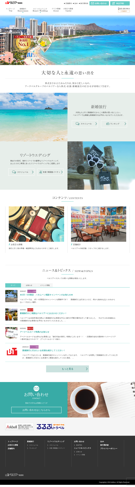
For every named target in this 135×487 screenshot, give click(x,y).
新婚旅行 (30, 444)
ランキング (33, 450)
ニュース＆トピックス (82, 450)
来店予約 (79, 447)
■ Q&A (75, 3)
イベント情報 (80, 457)
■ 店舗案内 (68, 3)
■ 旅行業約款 (83, 3)
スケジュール (33, 447)
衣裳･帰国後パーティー (57, 450)
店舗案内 (11, 451)
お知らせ (79, 454)
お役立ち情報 (16, 245)
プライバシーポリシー (108, 451)
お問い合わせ (79, 444)
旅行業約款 (104, 447)
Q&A (102, 444)
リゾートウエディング (55, 444)
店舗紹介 (77, 245)
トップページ (13, 444)
